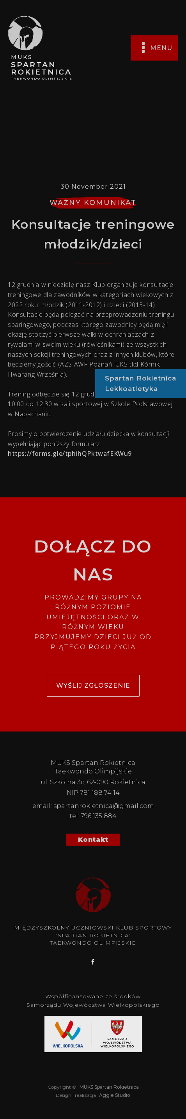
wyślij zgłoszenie (93, 685)
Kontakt (93, 839)
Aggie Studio (114, 1095)
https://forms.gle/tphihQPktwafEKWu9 (70, 453)
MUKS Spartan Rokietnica (108, 1087)
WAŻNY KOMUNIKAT (93, 202)
